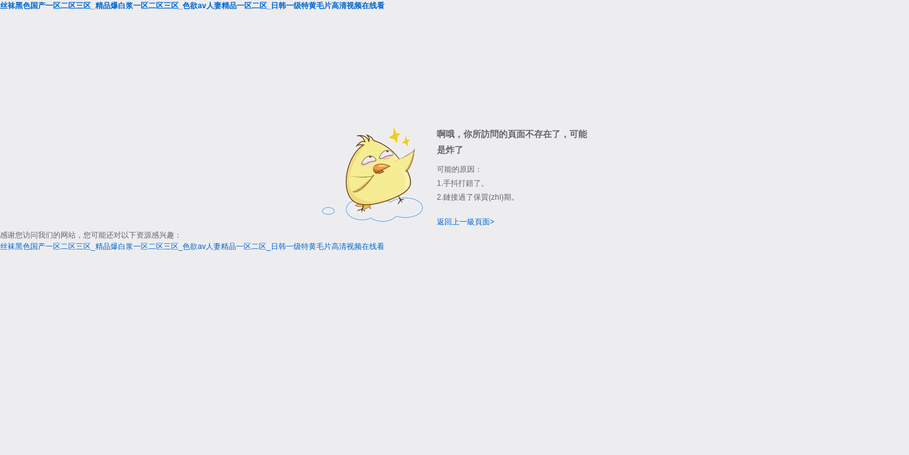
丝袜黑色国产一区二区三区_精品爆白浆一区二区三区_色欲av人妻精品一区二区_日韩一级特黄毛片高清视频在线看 (192, 5)
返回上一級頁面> (465, 221)
